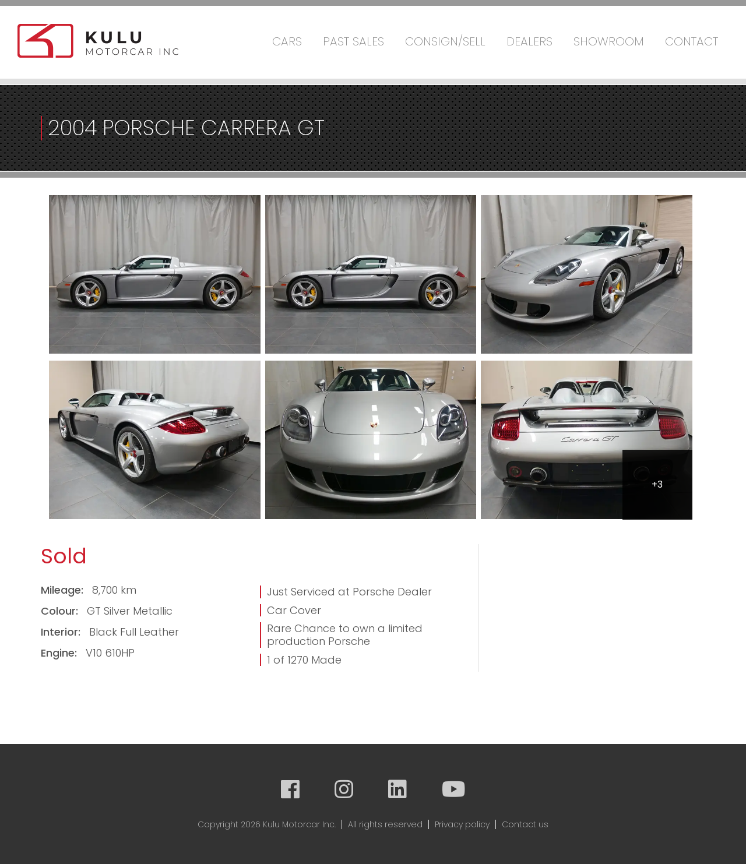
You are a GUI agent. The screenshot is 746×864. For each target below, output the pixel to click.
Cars (287, 41)
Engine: (60, 653)
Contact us (525, 824)
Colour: (61, 611)
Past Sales (353, 41)
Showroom (608, 41)
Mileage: (63, 590)
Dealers (529, 41)
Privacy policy (462, 824)
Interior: (62, 632)
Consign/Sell (445, 41)
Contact (691, 41)
